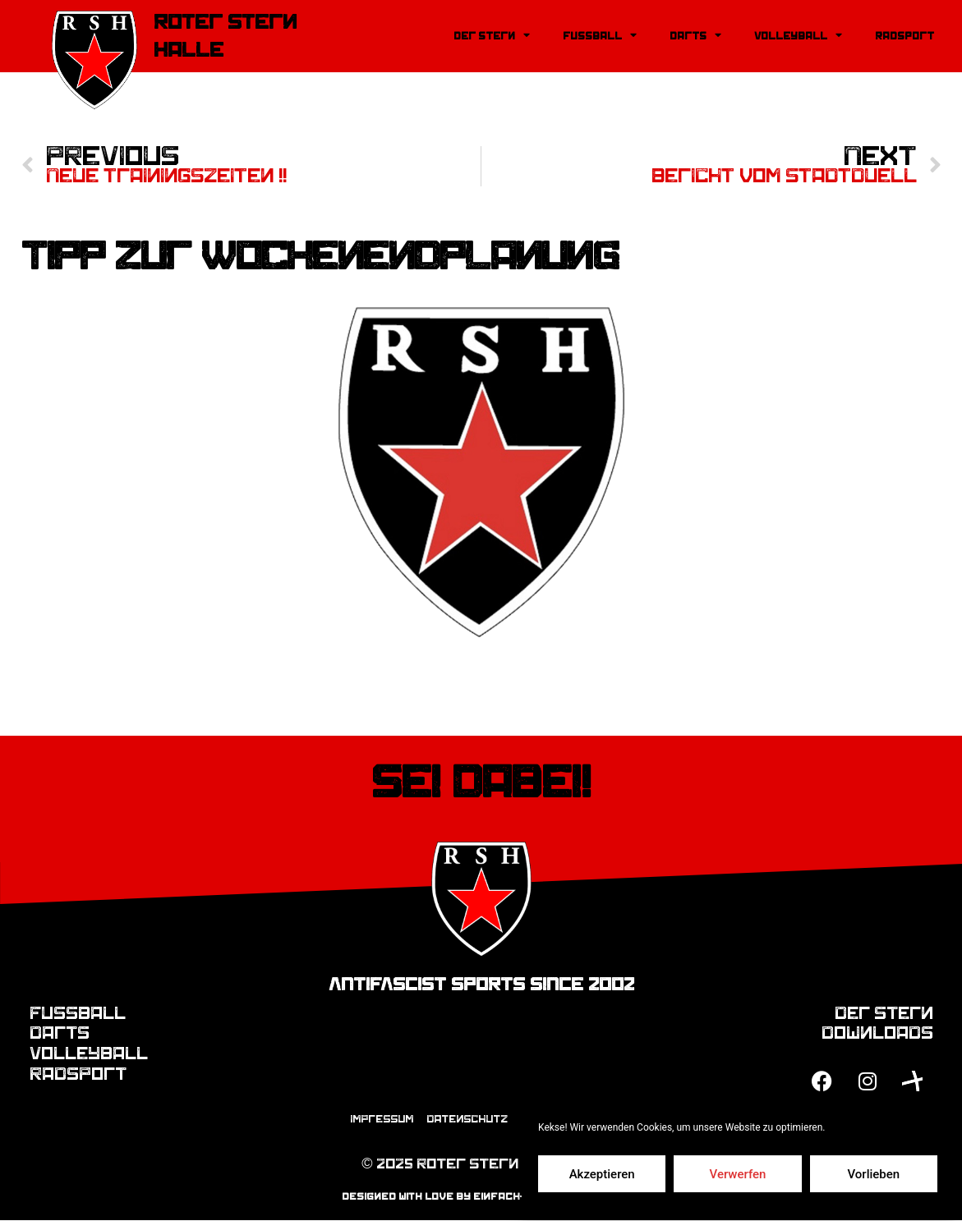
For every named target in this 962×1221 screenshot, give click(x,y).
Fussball (600, 35)
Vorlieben (873, 1174)
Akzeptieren (602, 1174)
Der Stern (491, 35)
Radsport (904, 36)
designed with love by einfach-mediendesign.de (481, 1197)
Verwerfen (738, 1174)
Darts (695, 35)
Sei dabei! (481, 782)
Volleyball (798, 35)
